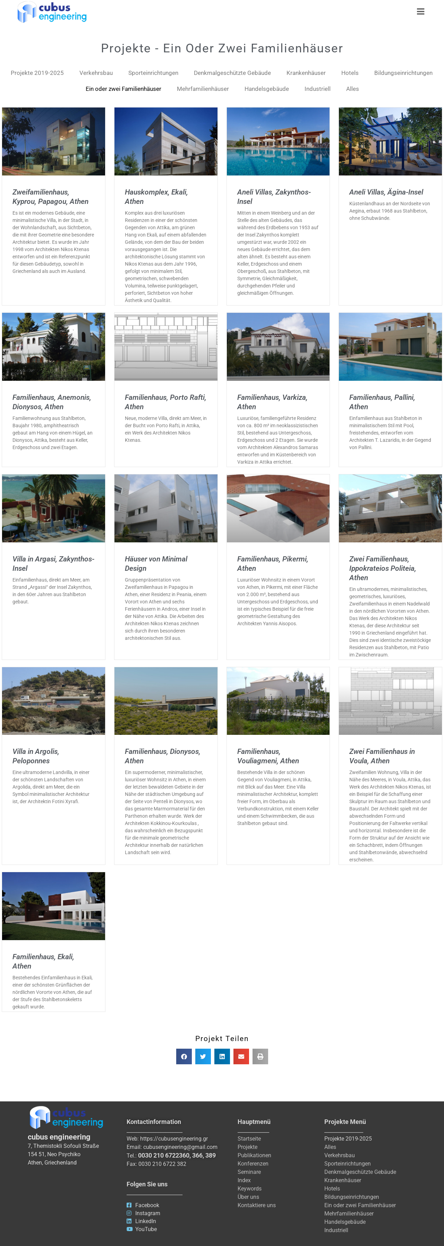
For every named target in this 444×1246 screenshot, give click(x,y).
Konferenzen (253, 1163)
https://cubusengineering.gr (174, 1138)
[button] (184, 1056)
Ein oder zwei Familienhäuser (123, 88)
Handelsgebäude (267, 88)
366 (197, 1155)
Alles (352, 88)
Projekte (247, 1147)
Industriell (318, 88)
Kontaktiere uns (257, 1205)
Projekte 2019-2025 (348, 1138)
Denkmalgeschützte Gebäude (232, 72)
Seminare (249, 1172)
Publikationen (254, 1155)
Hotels (350, 72)
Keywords (250, 1188)
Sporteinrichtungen (153, 72)
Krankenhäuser (306, 72)
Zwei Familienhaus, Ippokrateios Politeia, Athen (382, 568)
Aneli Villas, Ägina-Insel (386, 192)
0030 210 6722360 (163, 1155)
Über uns (248, 1197)
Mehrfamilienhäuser (203, 88)
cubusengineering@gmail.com (180, 1147)
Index (244, 1180)
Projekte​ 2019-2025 (37, 72)
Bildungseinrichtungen (403, 72)
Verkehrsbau (96, 72)
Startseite (249, 1138)
